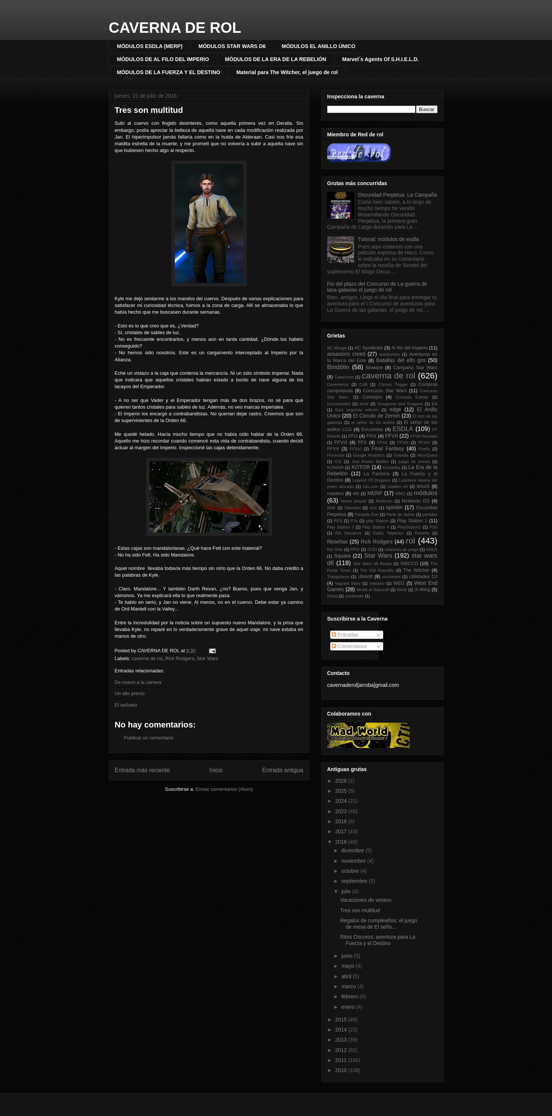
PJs (354, 521)
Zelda (332, 596)
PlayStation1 (409, 527)
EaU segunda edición (356, 410)
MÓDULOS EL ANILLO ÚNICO (319, 46)
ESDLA (402, 428)
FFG (352, 436)
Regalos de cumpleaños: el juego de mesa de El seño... (378, 923)
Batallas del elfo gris (401, 360)
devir (363, 404)
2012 (341, 1050)
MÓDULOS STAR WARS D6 (232, 46)
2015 (341, 1020)
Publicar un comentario (149, 738)
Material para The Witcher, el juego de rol (287, 72)
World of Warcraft (372, 589)
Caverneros (338, 384)
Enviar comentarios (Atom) (224, 789)
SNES (431, 549)
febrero (350, 996)
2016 (341, 842)
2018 (341, 821)
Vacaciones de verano (365, 900)
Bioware (374, 367)
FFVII (391, 436)
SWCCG (409, 563)
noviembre (354, 861)
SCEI (372, 549)
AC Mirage (337, 348)
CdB (363, 384)
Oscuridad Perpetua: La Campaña (397, 195)
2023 (341, 811)
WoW (402, 589)
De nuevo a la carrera (138, 682)
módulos (425, 493)
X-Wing (422, 589)
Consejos (372, 397)
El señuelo (126, 705)
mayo (348, 966)
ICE (338, 461)
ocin (373, 507)
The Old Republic (377, 570)
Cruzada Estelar (412, 397)
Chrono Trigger (393, 384)
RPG (355, 549)
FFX (362, 442)
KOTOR (360, 467)
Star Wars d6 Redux (372, 563)
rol (410, 540)
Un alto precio (130, 693)
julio (346, 891)
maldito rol (398, 486)
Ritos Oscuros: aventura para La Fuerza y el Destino (377, 940)
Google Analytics (369, 455)
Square (342, 556)
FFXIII (403, 442)
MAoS (423, 486)
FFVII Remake (424, 436)
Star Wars (207, 658)
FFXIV (424, 442)
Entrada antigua (282, 770)
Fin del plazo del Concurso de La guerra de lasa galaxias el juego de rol (377, 287)
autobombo (389, 354)
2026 (341, 781)
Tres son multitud (149, 110)
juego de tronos (414, 461)
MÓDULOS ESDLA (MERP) (150, 46)
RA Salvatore (348, 533)
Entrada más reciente (142, 770)
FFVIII (340, 442)
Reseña (422, 533)
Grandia (401, 455)
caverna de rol (147, 658)
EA (435, 404)
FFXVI (356, 449)
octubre (350, 871)
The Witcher (416, 570)
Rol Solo (335, 549)
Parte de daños (400, 514)
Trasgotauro (338, 576)
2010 (341, 1070)
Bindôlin (338, 367)
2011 (341, 1060)
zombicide (354, 596)
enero (348, 1007)
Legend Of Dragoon (372, 480)
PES (338, 521)
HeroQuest (427, 455)
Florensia (335, 455)
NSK (331, 507)
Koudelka (391, 467)
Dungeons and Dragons (400, 404)
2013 (341, 1040)
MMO (400, 493)
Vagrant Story (347, 583)
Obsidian (352, 507)
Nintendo (384, 501)
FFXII (382, 442)
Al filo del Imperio (409, 348)
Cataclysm (344, 377)
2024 (341, 801)
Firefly (424, 449)
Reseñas (337, 542)
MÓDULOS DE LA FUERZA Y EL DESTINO (168, 72)
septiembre (355, 881)
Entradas (345, 635)
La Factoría (376, 473)
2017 (341, 831)
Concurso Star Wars (385, 390)
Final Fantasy (388, 448)
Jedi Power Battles (369, 461)
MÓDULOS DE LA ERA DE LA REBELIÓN (275, 59)
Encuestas (372, 429)
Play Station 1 (412, 520)
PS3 (433, 527)
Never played (354, 501)
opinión (394, 507)
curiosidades (339, 404)
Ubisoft (365, 576)
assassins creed (346, 354)
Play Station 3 (340, 527)
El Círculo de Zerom (376, 416)
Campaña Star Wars (415, 367)
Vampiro (377, 583)
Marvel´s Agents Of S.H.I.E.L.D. (380, 59)
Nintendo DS (415, 501)
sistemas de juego (402, 549)
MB (356, 493)
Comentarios (349, 646)
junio (347, 956)
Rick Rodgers (179, 658)
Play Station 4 (375, 527)
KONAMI (335, 467)
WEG (398, 583)
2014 (341, 1030)
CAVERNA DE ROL (175, 27)
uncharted (391, 576)
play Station (377, 521)
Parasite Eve (367, 514)
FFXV (333, 448)
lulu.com (370, 486)
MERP (375, 493)
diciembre (353, 850)
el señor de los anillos (373, 422)
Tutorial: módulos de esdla (388, 239)
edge (395, 409)
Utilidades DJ (423, 576)
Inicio (216, 770)
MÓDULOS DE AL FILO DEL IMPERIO (163, 59)
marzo (349, 986)
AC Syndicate (368, 348)
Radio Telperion (388, 533)
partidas (430, 514)
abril (347, 976)
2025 (341, 791)
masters (335, 493)
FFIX (371, 436)
